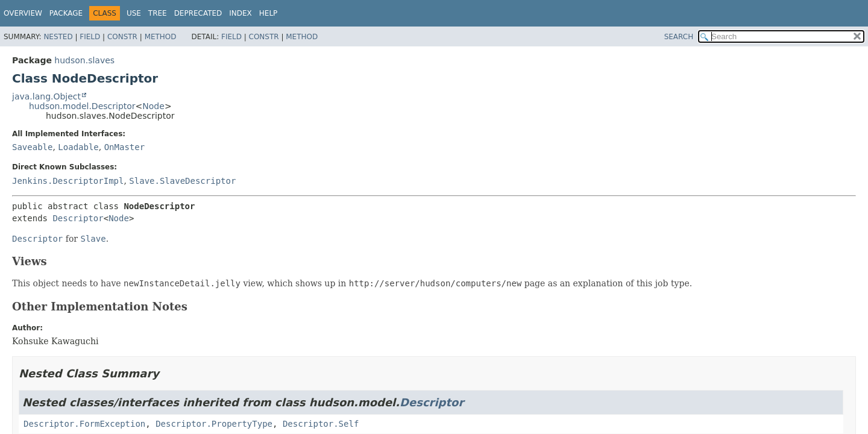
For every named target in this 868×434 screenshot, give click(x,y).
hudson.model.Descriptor (82, 106)
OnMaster (124, 147)
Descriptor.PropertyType (214, 424)
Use (134, 13)
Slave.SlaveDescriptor (182, 181)
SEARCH (679, 37)
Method (161, 37)
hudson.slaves (84, 60)
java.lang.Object (46, 96)
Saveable (32, 147)
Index (240, 13)
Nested (57, 37)
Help (268, 13)
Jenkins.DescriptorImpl (68, 181)
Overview (23, 13)
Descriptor (77, 218)
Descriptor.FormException (84, 424)
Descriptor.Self (321, 424)
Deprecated (198, 13)
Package (66, 13)
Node (153, 106)
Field (90, 37)
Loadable (78, 147)
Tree (157, 13)
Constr (122, 37)
